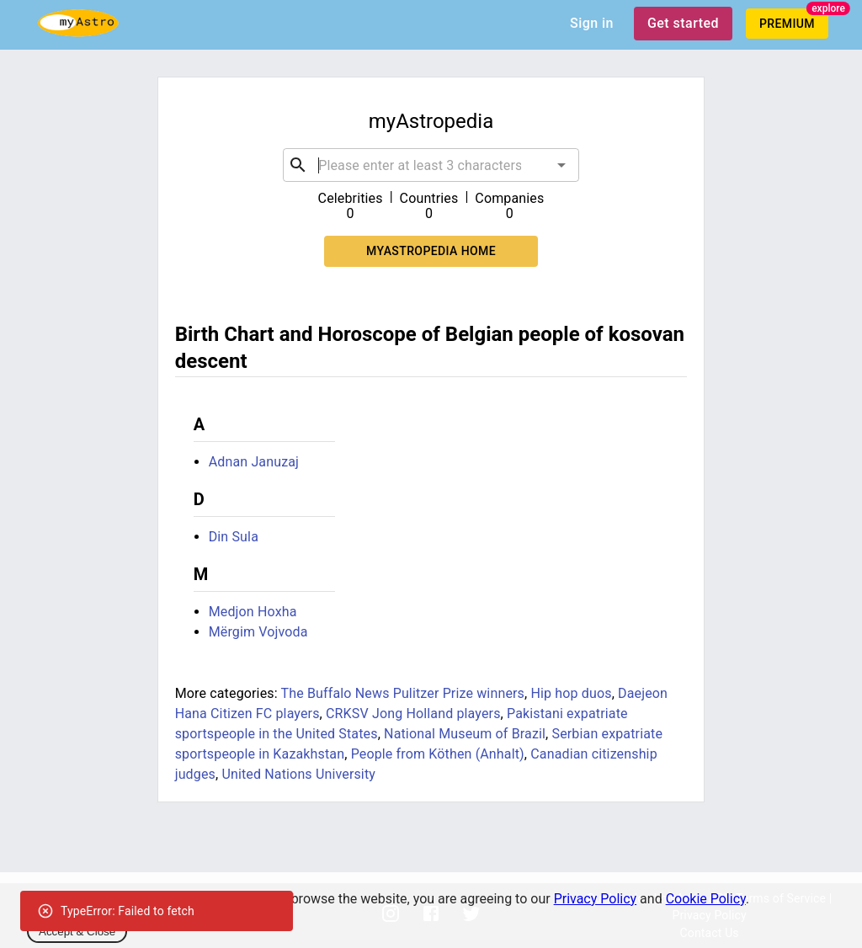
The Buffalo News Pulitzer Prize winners (402, 693)
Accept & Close (77, 931)
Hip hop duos (570, 693)
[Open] (561, 165)
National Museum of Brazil (464, 734)
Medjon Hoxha (253, 612)
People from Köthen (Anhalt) (437, 754)
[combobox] (431, 165)
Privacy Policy (595, 899)
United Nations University (298, 774)
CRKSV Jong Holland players (413, 714)
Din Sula (233, 537)
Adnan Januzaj (254, 462)
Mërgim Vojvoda (258, 632)
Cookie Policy (706, 899)
